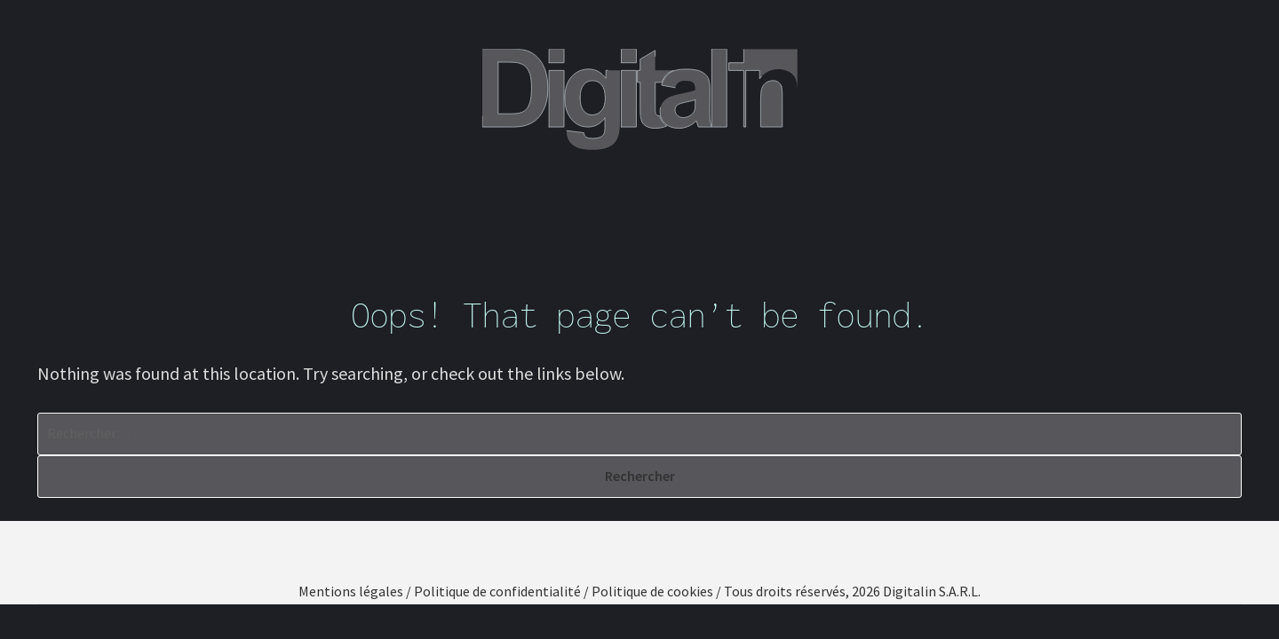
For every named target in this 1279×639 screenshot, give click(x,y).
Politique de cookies (652, 591)
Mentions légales (350, 591)
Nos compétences (564, 205)
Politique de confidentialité (497, 591)
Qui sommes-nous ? (388, 205)
